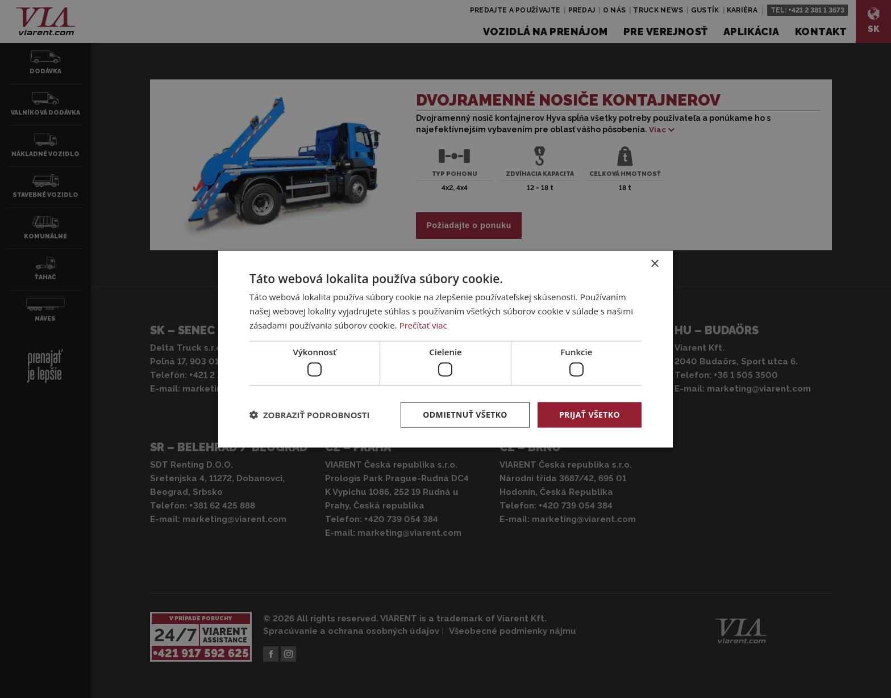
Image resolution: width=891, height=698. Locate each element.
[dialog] (445, 349)
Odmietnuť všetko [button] (465, 414)
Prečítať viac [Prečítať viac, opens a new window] (423, 324)
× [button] (654, 264)
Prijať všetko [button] (589, 414)
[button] (309, 415)
